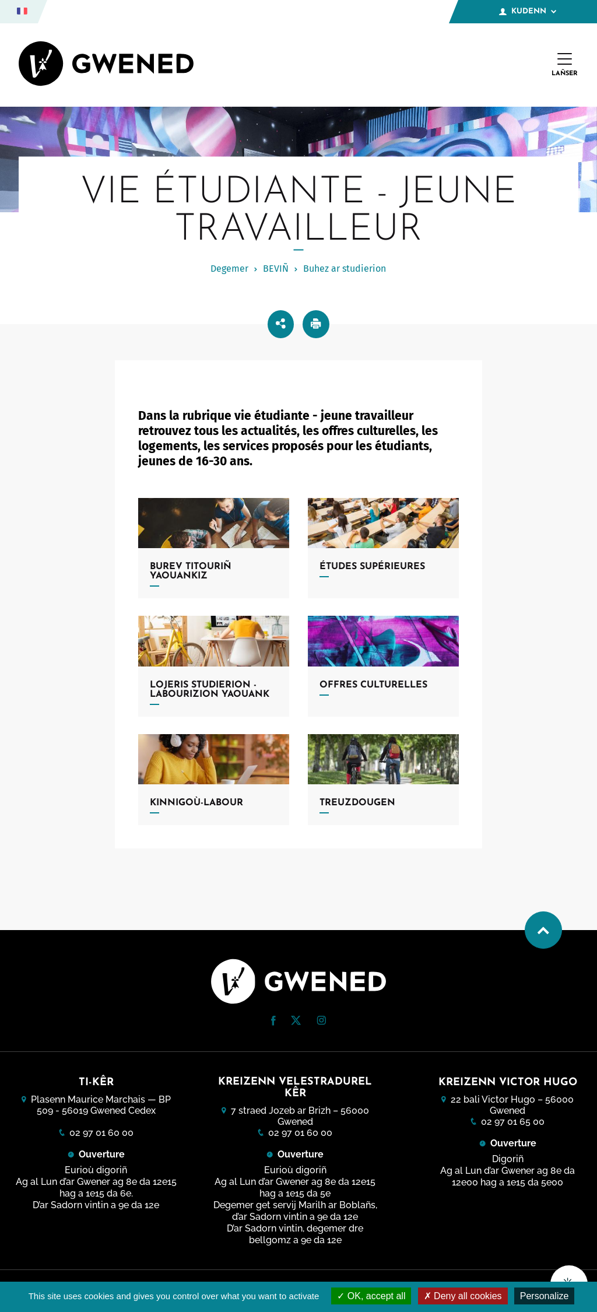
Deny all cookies (463, 1296)
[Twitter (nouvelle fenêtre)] (295, 1022)
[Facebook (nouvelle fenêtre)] (273, 1022)
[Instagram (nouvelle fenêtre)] (321, 1022)
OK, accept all (371, 1296)
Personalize (544, 1296)
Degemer (229, 268)
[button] (273, 1021)
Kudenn (527, 11)
